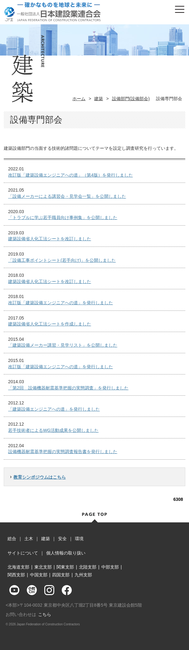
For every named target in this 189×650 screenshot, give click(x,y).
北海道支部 (18, 566)
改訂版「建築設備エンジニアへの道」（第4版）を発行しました (70, 175)
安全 (62, 538)
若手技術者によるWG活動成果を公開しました (53, 430)
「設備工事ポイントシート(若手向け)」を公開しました (62, 260)
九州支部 (83, 574)
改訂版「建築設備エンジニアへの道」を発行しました (60, 302)
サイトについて (22, 552)
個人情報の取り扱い (65, 552)
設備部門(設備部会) (131, 98)
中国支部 (38, 574)
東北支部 (43, 566)
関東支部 (65, 566)
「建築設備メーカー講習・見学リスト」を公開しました (62, 345)
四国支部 (61, 574)
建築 (98, 98)
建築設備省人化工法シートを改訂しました (49, 238)
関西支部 (16, 574)
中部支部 (110, 566)
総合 (11, 538)
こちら (44, 614)
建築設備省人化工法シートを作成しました (49, 323)
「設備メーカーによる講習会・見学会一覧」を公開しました (67, 196)
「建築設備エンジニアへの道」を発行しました (54, 409)
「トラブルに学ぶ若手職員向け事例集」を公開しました (62, 217)
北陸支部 (87, 566)
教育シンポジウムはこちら (39, 477)
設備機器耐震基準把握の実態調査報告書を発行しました (62, 451)
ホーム (78, 98)
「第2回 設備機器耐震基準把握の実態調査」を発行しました (68, 387)
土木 (28, 538)
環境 (79, 538)
